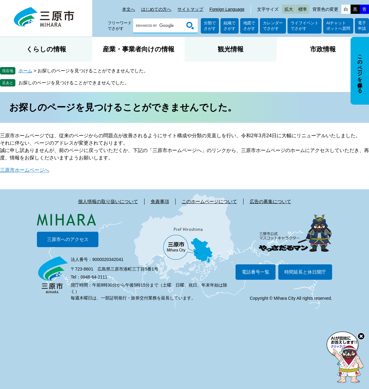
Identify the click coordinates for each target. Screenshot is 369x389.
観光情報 (231, 49)
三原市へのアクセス (68, 239)
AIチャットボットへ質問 (338, 26)
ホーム (25, 70)
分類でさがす (210, 26)
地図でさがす (249, 26)
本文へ (128, 9)
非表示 (365, 37)
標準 (302, 9)
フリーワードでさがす (120, 26)
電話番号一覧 (255, 272)
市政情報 (323, 49)
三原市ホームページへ (24, 170)
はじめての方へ (156, 9)
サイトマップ (190, 9)
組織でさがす (230, 26)
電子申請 (362, 26)
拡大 (288, 9)
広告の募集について (270, 201)
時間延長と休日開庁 (305, 272)
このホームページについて (209, 201)
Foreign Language (226, 9)
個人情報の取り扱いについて (108, 201)
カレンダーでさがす (273, 26)
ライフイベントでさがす (305, 26)
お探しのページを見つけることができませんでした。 (73, 82)
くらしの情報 (46, 49)
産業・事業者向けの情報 (138, 49)
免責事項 (160, 201)
